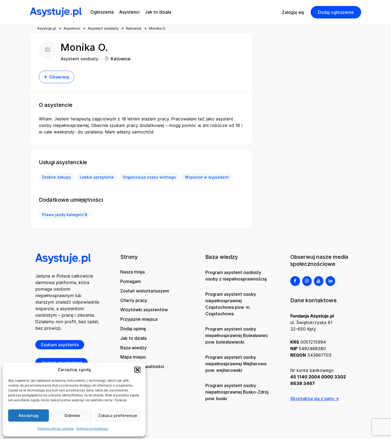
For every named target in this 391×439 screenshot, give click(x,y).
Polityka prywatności (92, 428)
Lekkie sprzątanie (97, 177)
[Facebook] (295, 281)
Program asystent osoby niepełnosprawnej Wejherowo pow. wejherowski (236, 363)
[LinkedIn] (330, 281)
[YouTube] (318, 281)
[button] (137, 369)
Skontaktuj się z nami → (314, 398)
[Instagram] (307, 281)
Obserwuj (56, 77)
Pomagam (130, 281)
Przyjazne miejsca (138, 319)
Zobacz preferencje (117, 415)
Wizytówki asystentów (144, 309)
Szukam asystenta (60, 344)
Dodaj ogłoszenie (336, 12)
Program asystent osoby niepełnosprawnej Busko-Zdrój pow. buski (237, 392)
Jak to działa (133, 338)
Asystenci (72, 28)
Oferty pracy (133, 300)
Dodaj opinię (133, 328)
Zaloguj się (293, 12)
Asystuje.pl (46, 28)
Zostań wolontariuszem (144, 291)
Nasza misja (132, 272)
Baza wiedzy (133, 347)
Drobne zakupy (56, 177)
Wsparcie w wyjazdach (207, 177)
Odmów (72, 415)
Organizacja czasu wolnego (149, 177)
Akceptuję (28, 415)
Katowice (133, 28)
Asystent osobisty (103, 28)
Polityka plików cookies (55, 428)
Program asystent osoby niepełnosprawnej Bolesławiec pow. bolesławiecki (236, 335)
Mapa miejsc (133, 357)
